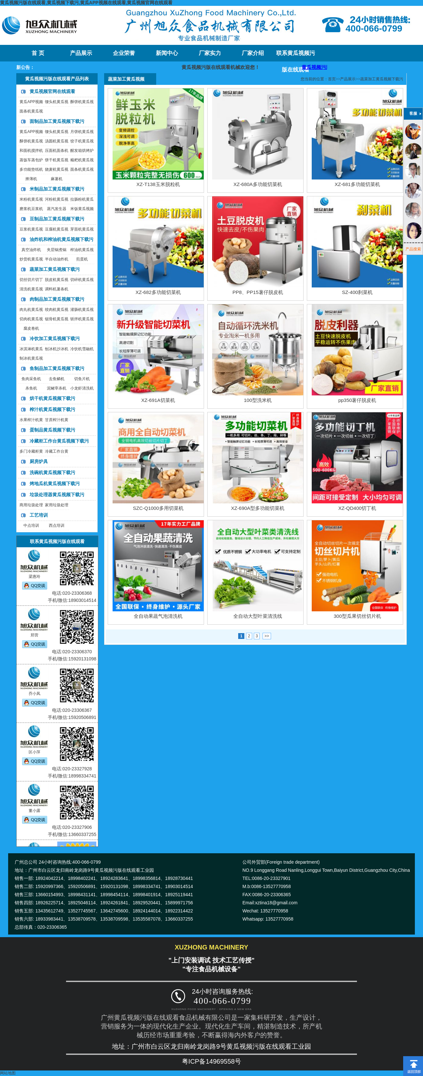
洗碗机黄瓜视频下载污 (52, 472)
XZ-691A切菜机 (158, 400)
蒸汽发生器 (56, 208)
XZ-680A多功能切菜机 (257, 184)
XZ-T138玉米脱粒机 (158, 184)
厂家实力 (210, 53)
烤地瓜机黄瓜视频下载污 (55, 483)
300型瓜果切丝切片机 (357, 616)
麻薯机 (56, 179)
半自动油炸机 (56, 259)
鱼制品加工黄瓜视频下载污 (57, 368)
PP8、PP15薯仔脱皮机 (257, 292)
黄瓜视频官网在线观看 (52, 91)
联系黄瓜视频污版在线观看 (295, 55)
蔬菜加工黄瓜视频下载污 (55, 269)
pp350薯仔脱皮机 (357, 400)
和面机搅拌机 (31, 150)
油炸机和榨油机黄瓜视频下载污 (61, 239)
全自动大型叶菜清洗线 (257, 616)
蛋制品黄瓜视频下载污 (52, 429)
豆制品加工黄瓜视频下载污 (57, 218)
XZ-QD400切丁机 (357, 508)
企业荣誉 (124, 53)
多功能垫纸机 (31, 169)
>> (267, 636)
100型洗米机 (257, 400)
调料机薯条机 (56, 289)
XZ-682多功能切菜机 (158, 292)
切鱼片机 (82, 379)
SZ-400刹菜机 (357, 292)
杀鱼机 (31, 388)
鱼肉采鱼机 (31, 379)
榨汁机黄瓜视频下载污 (52, 409)
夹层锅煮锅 (56, 249)
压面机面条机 (56, 150)
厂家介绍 (253, 53)
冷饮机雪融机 (82, 349)
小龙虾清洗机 (82, 388)
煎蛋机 (82, 259)
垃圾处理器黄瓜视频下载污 (57, 494)
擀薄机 (31, 179)
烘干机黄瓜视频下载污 (52, 398)
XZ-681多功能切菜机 (357, 184)
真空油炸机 (31, 249)
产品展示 (81, 53)
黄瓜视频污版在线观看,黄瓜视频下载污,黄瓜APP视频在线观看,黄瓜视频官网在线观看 (86, 2)
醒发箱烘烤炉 (82, 150)
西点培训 (56, 525)
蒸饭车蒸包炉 (31, 160)
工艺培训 (39, 515)
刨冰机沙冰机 (56, 349)
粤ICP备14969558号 (211, 1061)
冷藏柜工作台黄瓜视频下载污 (59, 441)
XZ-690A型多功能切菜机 (257, 508)
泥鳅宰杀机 (56, 388)
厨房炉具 (39, 461)
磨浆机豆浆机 (31, 208)
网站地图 (8, 1073)
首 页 (38, 53)
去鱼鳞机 (56, 379)
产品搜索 (413, 249)
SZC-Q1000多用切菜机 (158, 508)
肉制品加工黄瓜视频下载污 (57, 299)
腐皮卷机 (31, 328)
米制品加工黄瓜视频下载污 (57, 189)
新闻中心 (167, 53)
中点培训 (31, 525)
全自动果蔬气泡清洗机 (158, 616)
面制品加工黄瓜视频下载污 (57, 121)
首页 (332, 79)
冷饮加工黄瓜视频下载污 (55, 338)
